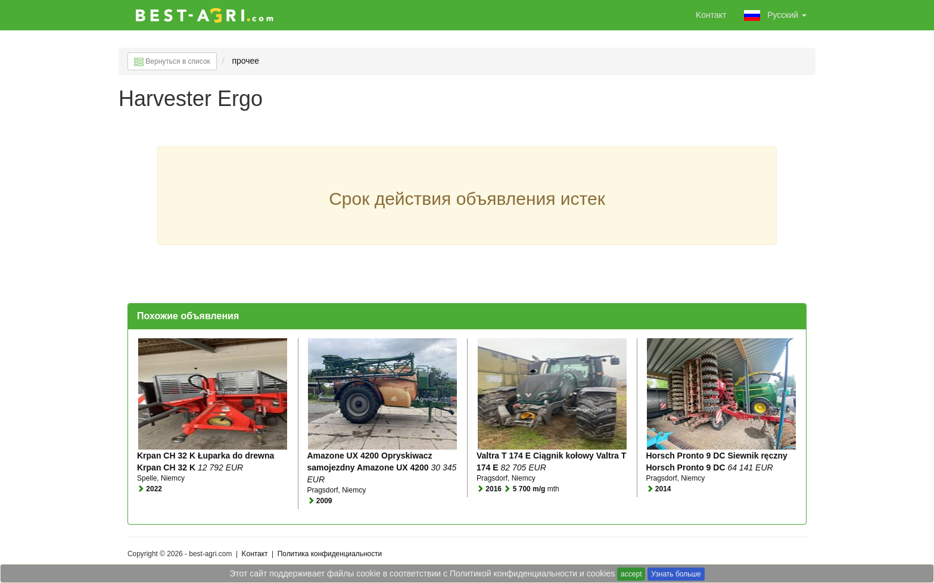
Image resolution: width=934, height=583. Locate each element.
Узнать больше (675, 574)
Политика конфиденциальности (330, 554)
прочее (246, 61)
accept (631, 574)
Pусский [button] (775, 15)
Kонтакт (711, 15)
